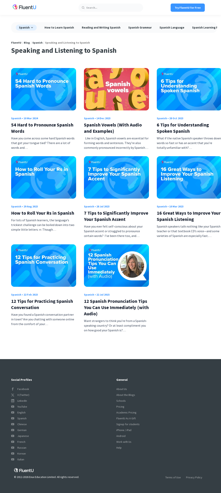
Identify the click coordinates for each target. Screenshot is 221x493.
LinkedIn (19, 400)
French (18, 442)
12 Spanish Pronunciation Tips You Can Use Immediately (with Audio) (116, 307)
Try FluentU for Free (188, 7)
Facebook (20, 389)
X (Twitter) (20, 395)
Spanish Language (172, 27)
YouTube (19, 406)
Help (119, 447)
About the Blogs (125, 395)
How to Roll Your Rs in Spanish (42, 213)
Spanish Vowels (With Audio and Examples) (113, 128)
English (18, 412)
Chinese (19, 424)
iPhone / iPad (123, 430)
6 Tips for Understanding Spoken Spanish (183, 128)
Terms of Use (173, 477)
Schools (121, 400)
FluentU (16, 42)
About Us (121, 389)
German (19, 430)
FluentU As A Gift (126, 418)
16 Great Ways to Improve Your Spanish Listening (189, 216)
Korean (18, 453)
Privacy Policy (194, 477)
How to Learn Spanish (59, 27)
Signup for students (128, 424)
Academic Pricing (126, 412)
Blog (27, 42)
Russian (18, 447)
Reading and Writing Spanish (101, 27)
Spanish (37, 42)
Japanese (20, 436)
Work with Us (123, 442)
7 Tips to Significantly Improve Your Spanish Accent (116, 216)
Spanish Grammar (140, 27)
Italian (17, 459)
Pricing (120, 406)
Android (121, 436)
